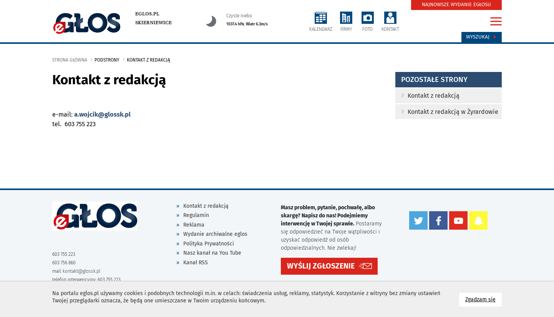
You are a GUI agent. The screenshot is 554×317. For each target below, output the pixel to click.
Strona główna (69, 60)
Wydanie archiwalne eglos (215, 234)
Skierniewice (153, 22)
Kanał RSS (195, 262)
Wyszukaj (481, 37)
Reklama (193, 225)
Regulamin (196, 215)
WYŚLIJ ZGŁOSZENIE (321, 266)
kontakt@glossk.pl (81, 271)
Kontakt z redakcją (430, 95)
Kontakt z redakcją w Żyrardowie (449, 111)
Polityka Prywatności (208, 243)
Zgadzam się (483, 299)
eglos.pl (147, 14)
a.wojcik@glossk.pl (102, 114)
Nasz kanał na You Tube (212, 253)
